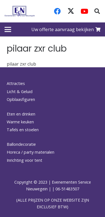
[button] (97, 11)
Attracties (16, 83)
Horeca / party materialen (30, 152)
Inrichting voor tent (24, 160)
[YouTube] (84, 11)
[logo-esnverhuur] (19, 11)
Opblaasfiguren (21, 99)
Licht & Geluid (19, 91)
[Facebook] (57, 11)
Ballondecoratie (21, 144)
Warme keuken (20, 121)
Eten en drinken (21, 114)
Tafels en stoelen (23, 129)
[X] (71, 11)
